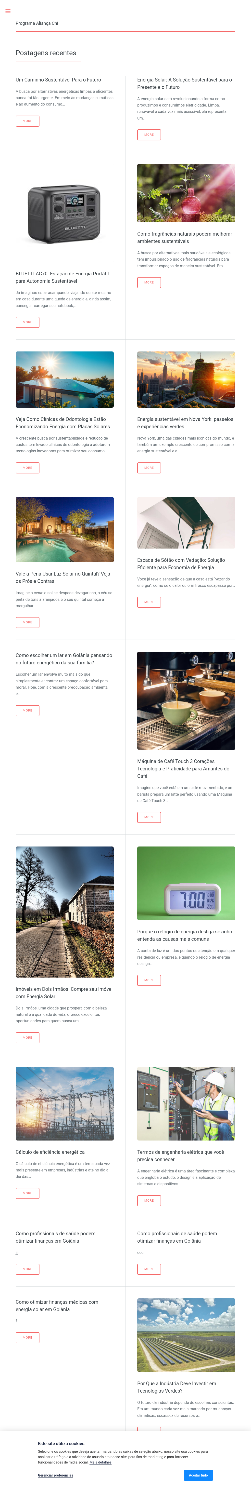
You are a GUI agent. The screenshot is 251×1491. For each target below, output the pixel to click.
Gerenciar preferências (55, 1475)
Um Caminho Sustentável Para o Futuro (58, 80)
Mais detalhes (100, 1462)
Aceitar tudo (198, 1475)
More (27, 121)
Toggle (10, 11)
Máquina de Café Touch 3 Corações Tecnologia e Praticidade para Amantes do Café (183, 768)
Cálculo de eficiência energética (50, 1152)
